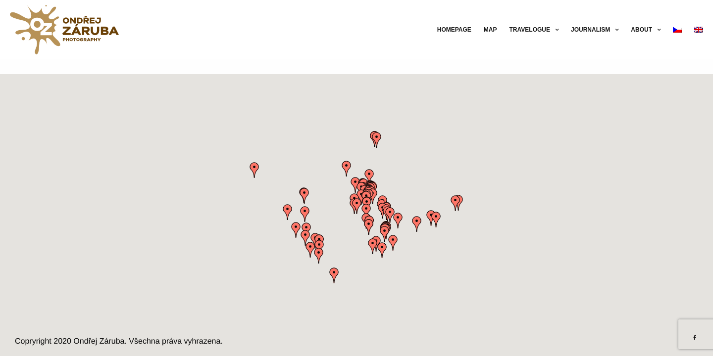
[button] (369, 227)
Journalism (590, 29)
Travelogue (529, 29)
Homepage (454, 29)
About (641, 29)
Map (490, 29)
